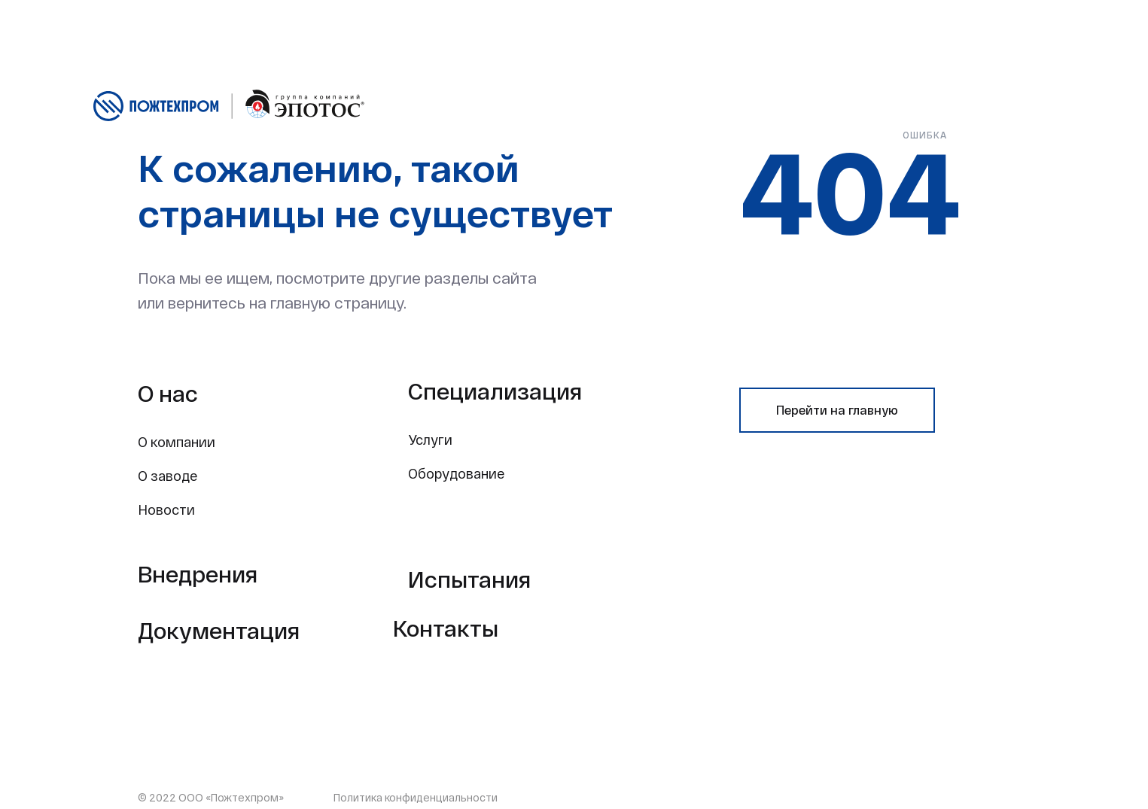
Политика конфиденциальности (415, 797)
